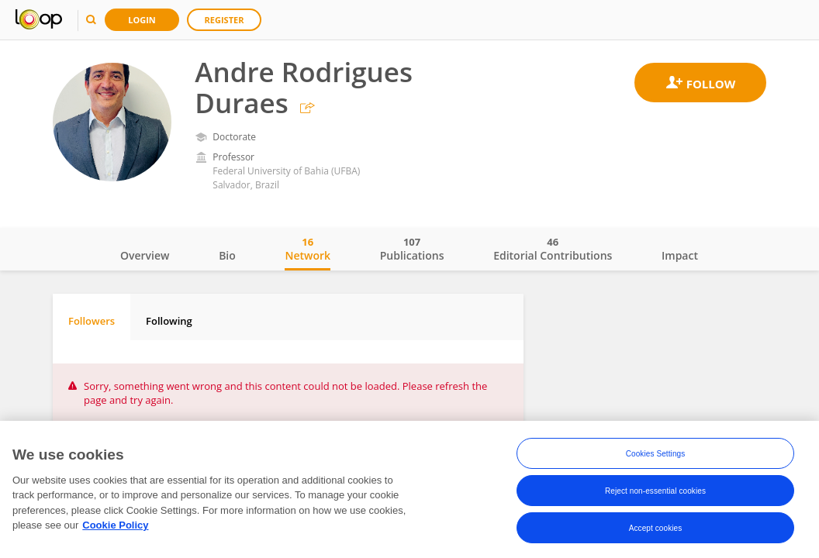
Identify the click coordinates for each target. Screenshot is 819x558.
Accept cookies (655, 528)
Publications (412, 249)
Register (224, 20)
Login (142, 20)
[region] (409, 489)
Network (307, 249)
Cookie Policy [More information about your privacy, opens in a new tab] (115, 525)
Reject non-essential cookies (655, 491)
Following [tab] (169, 321)
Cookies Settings (656, 454)
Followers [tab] (91, 321)
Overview (144, 255)
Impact (680, 255)
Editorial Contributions (552, 249)
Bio (227, 255)
